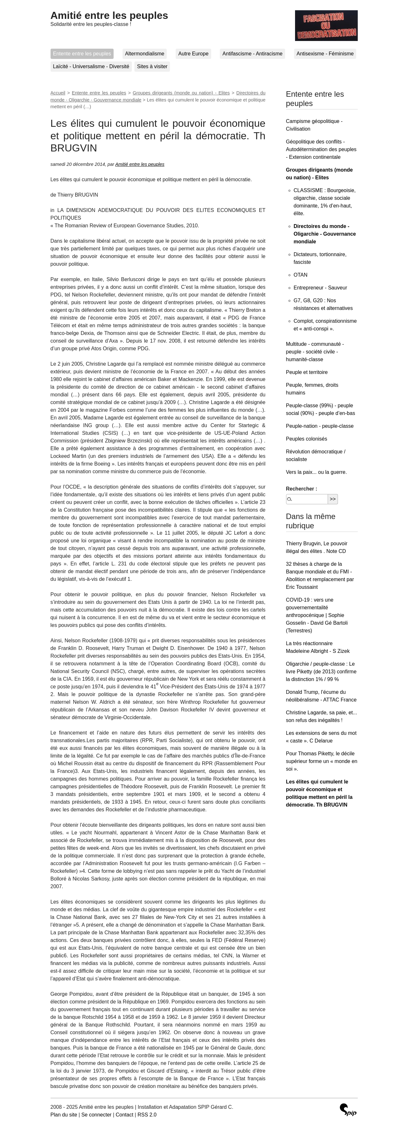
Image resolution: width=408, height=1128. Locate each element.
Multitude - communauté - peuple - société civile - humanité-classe (315, 351)
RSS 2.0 (147, 1114)
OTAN (301, 275)
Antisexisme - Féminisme (325, 53)
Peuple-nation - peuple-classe (320, 426)
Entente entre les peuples (82, 53)
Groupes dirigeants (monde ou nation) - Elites (181, 92)
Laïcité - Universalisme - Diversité (91, 66)
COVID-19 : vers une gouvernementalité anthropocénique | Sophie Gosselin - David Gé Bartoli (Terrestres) (317, 615)
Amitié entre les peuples (109, 15)
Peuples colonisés (306, 439)
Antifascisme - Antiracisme (252, 53)
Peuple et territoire (307, 372)
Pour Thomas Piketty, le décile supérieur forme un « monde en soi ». (321, 761)
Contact (124, 1114)
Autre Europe (193, 53)
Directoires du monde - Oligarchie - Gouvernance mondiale (325, 233)
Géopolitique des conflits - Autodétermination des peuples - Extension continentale (321, 149)
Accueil (58, 92)
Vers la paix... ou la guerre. (316, 472)
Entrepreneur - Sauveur (320, 287)
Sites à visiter (152, 66)
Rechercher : (301, 488)
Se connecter (96, 1114)
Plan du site (64, 1114)
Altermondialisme (144, 53)
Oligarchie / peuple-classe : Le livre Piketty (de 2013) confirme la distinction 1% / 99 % (321, 671)
